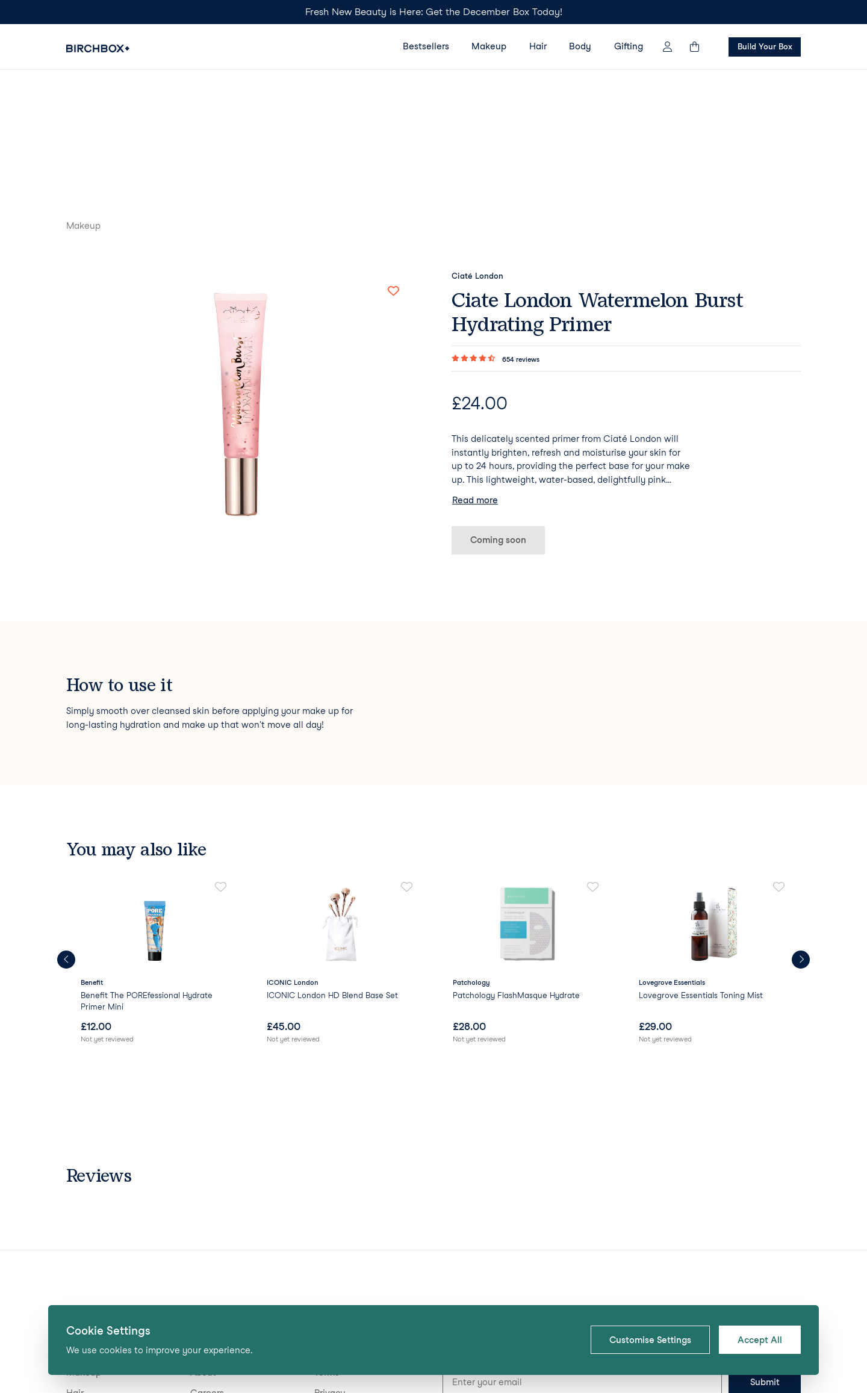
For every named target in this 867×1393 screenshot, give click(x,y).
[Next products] (801, 837)
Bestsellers (426, 46)
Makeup (488, 46)
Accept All (760, 1340)
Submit (765, 1260)
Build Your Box (764, 46)
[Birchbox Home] (97, 48)
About (203, 1251)
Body (580, 46)
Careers (207, 1270)
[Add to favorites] (393, 169)
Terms (326, 1251)
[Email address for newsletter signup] (582, 1260)
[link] (154, 841)
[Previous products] (66, 837)
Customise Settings (650, 1340)
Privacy (330, 1270)
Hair (538, 46)
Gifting (628, 46)
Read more (475, 378)
